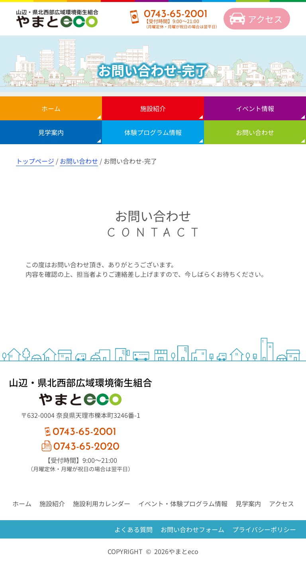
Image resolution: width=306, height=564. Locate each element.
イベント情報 (255, 108)
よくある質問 (133, 529)
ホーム (51, 108)
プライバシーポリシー (264, 529)
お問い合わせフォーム (192, 529)
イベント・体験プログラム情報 (183, 503)
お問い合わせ (255, 132)
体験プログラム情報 (153, 132)
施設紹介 (153, 108)
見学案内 (51, 132)
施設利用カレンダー (101, 503)
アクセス (265, 18)
